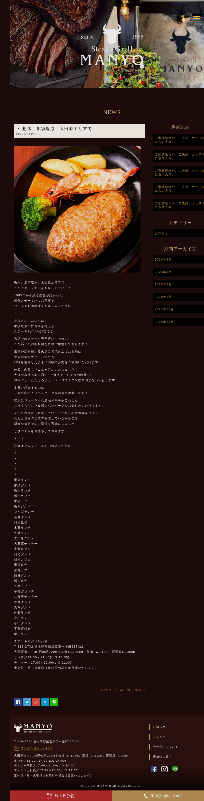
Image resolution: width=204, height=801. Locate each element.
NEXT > (151, 690)
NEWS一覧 (133, 690)
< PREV (116, 690)
